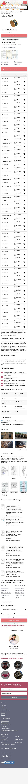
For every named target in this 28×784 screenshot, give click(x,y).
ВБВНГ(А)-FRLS (19, 593)
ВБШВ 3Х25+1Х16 (6, 179)
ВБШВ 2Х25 (5, 117)
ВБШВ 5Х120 (5, 280)
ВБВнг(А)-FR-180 (6, 593)
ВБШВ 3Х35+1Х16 (6, 186)
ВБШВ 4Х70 (5, 265)
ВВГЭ (2, 597)
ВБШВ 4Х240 (5, 244)
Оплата (17, 64)
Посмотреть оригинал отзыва (13, 515)
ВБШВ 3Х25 (5, 175)
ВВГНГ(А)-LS (4, 588)
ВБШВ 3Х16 (5, 154)
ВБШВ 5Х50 (5, 312)
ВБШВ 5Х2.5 (5, 294)
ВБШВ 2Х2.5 (5, 114)
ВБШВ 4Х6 (4, 262)
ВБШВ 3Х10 (5, 327)
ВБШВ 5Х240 (5, 298)
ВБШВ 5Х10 (5, 276)
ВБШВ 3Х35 (5, 182)
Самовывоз (18, 62)
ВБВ (2, 420)
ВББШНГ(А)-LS (19, 588)
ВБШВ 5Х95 (5, 323)
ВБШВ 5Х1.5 (5, 272)
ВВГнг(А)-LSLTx (19, 590)
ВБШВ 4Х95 (5, 269)
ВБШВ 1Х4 (4, 92)
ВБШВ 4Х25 (5, 247)
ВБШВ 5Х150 (5, 283)
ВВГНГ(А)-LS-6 (5, 595)
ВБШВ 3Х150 (5, 146)
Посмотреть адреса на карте (8, 744)
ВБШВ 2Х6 (4, 132)
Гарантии (4, 64)
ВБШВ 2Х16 (5, 110)
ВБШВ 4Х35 (5, 251)
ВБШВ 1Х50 (5, 96)
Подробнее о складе (22, 449)
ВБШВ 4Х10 (5, 222)
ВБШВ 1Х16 (5, 78)
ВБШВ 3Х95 (5, 211)
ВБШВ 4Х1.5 (5, 218)
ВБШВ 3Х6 (4, 200)
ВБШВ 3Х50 (5, 193)
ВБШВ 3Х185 (5, 157)
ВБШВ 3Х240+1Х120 (7, 172)
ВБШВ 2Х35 (5, 121)
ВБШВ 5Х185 (5, 290)
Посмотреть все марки (6, 602)
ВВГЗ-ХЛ (3, 585)
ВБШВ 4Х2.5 (5, 240)
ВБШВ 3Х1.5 (5, 136)
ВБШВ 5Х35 (5, 305)
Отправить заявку (14, 35)
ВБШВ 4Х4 (4, 254)
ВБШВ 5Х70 (5, 319)
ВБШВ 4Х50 (5, 258)
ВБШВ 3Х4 (4, 190)
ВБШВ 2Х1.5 (5, 103)
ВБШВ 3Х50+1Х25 (6, 197)
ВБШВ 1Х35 (5, 89)
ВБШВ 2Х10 (5, 107)
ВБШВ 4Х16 (5, 233)
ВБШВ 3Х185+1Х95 (6, 161)
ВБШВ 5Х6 (4, 316)
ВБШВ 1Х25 (5, 85)
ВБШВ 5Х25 (5, 301)
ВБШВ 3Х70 (5, 204)
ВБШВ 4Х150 (5, 229)
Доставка (4, 62)
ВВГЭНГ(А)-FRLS (20, 595)
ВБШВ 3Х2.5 (5, 164)
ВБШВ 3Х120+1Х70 (6, 143)
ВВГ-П (17, 597)
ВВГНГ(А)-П (4, 590)
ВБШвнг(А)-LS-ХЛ (20, 585)
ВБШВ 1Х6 (4, 99)
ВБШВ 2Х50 (5, 128)
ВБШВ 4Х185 (5, 236)
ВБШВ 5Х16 (5, 287)
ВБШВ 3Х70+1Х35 (6, 208)
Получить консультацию (14, 620)
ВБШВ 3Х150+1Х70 (6, 150)
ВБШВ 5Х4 (4, 309)
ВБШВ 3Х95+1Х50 (6, 215)
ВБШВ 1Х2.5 (5, 81)
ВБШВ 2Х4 (4, 125)
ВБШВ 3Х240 (5, 168)
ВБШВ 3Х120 (5, 139)
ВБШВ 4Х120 (5, 226)
